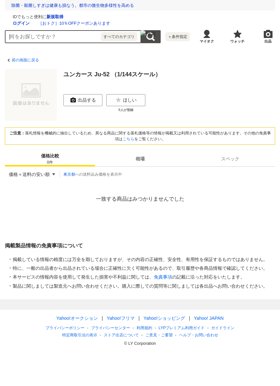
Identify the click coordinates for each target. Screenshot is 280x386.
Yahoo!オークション (77, 318)
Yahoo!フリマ (120, 318)
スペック (230, 158)
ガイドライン (222, 328)
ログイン (98, 23)
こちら (128, 139)
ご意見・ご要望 (159, 335)
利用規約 (144, 328)
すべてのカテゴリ (119, 36)
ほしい (126, 100)
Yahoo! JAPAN (208, 318)
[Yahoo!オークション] (46, 15)
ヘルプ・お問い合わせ (198, 335)
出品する (83, 100)
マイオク (207, 41)
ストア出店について (121, 335)
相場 (140, 158)
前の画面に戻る (25, 60)
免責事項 (163, 277)
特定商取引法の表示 (79, 335)
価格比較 (50, 159)
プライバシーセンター (110, 328)
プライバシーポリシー (65, 328)
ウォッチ (237, 41)
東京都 (69, 174)
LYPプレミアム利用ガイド (182, 328)
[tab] (50, 158)
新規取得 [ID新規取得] (132, 16)
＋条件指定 (177, 36)
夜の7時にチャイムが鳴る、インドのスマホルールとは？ (65, 5)
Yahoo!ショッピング (164, 318)
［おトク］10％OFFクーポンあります (151, 23)
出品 (268, 41)
